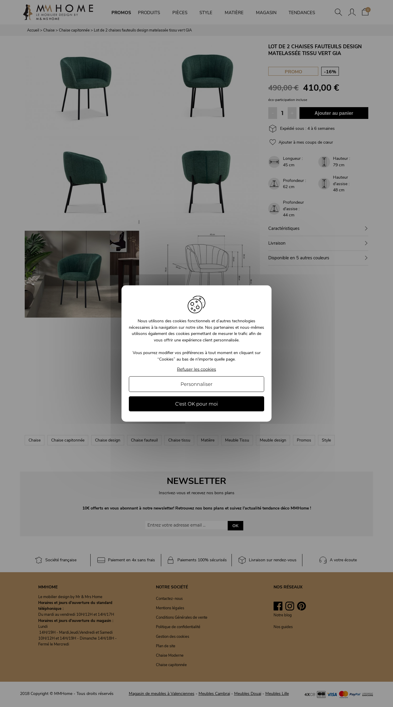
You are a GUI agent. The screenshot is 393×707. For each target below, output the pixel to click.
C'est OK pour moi (196, 403)
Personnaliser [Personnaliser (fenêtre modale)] (197, 384)
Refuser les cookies (196, 369)
